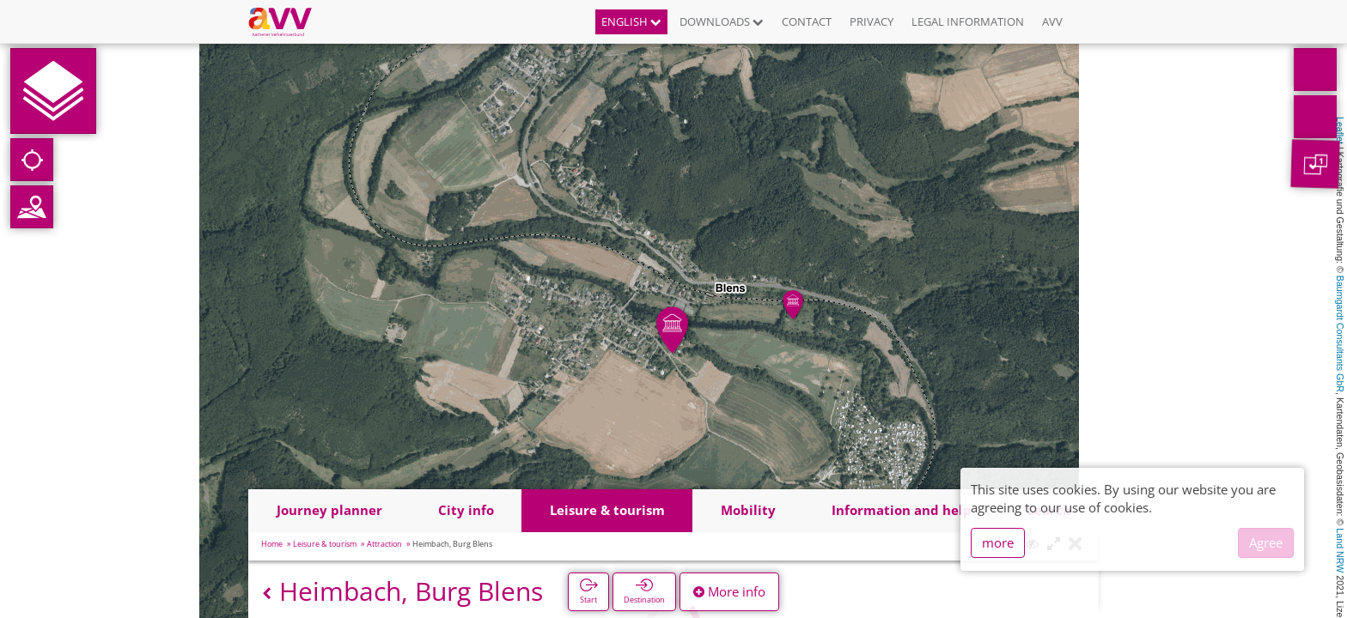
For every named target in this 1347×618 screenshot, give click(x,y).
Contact (807, 21)
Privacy (871, 21)
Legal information (967, 21)
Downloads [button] (722, 21)
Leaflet (1340, 130)
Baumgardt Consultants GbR (1340, 334)
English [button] (631, 21)
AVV (1052, 21)
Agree (1266, 542)
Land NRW (1340, 550)
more (998, 542)
